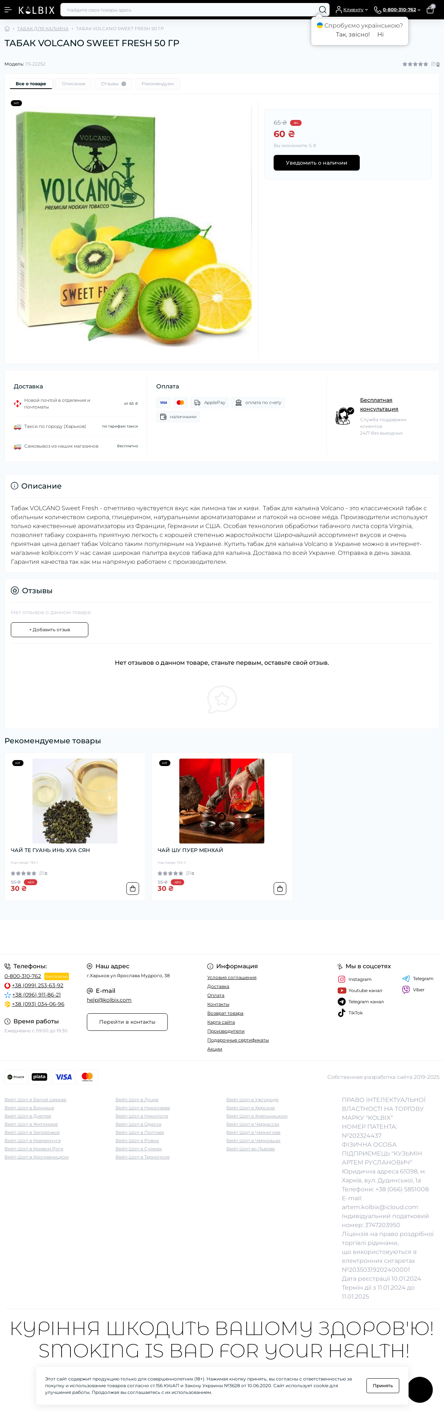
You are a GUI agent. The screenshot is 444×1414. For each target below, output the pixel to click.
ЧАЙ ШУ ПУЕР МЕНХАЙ (190, 850)
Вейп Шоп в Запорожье (32, 1132)
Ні (380, 34)
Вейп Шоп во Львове (250, 1148)
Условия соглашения (231, 977)
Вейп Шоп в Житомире (31, 1124)
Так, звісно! (353, 34)
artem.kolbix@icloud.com (380, 1207)
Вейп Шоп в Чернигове (253, 1132)
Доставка (218, 986)
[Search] (323, 9)
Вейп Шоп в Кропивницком (36, 1157)
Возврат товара (225, 1013)
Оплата (215, 995)
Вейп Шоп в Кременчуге (32, 1140)
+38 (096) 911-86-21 (36, 994)
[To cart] (132, 888)
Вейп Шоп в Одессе (138, 1124)
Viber (413, 990)
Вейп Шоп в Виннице (29, 1107)
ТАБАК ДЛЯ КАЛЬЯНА (43, 28)
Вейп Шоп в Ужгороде (252, 1099)
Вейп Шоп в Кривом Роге (33, 1148)
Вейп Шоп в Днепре (27, 1116)
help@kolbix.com (109, 1000)
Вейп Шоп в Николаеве (143, 1107)
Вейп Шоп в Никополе (142, 1116)
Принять (383, 1385)
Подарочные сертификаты (238, 1040)
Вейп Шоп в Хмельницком (256, 1116)
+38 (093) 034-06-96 (38, 1004)
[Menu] (8, 9)
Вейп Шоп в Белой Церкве (35, 1099)
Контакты (218, 1004)
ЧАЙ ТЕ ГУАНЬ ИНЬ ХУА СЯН (50, 850)
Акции (214, 1049)
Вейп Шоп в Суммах (139, 1148)
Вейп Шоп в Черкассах (252, 1124)
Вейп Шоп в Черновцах (253, 1140)
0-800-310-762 (22, 976)
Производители (226, 1031)
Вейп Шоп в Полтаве (140, 1132)
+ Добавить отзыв (49, 629)
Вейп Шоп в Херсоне (250, 1107)
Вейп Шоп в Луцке (137, 1099)
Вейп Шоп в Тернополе (143, 1157)
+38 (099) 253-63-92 (37, 985)
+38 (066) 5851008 (402, 1189)
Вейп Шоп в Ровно (137, 1140)
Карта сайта (221, 1022)
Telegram (418, 978)
